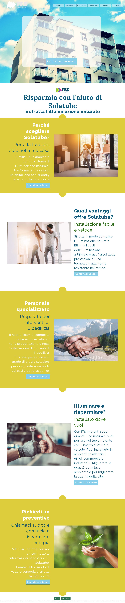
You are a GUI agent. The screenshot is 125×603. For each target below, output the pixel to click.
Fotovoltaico (94, 5)
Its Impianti (58, 5)
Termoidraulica (70, 5)
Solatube (105, 5)
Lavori (117, 5)
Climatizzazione (82, 5)
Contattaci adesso (61, 61)
